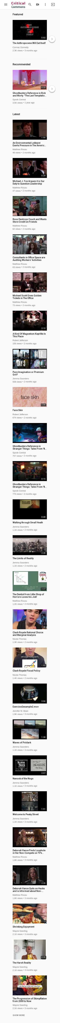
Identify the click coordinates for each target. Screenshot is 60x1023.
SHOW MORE (19, 1015)
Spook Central (19, 99)
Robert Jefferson (20, 340)
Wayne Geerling (20, 931)
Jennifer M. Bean (20, 711)
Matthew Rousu (20, 149)
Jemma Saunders (21, 378)
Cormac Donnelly (21, 47)
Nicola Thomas (19, 639)
